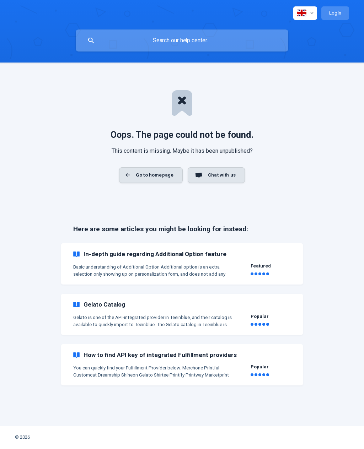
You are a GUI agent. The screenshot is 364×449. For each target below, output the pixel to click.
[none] (305, 13)
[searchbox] (182, 40)
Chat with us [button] (222, 175)
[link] (182, 264)
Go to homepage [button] (154, 175)
